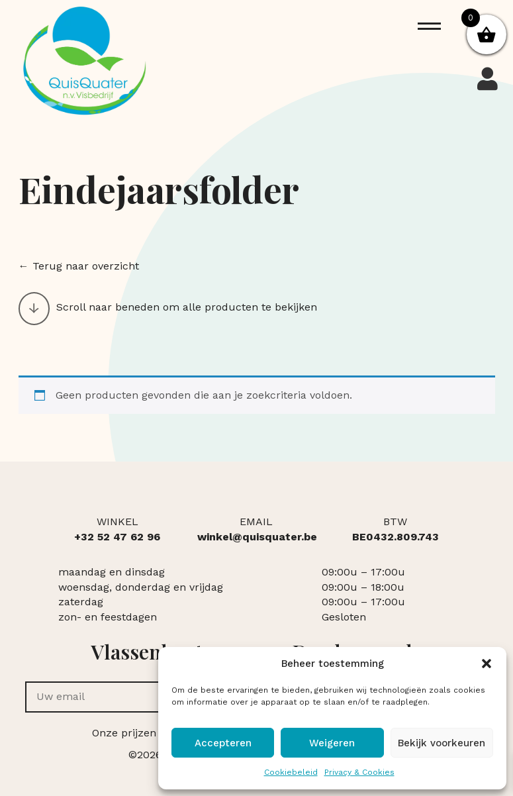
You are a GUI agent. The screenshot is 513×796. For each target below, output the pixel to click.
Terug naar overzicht (85, 266)
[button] (486, 663)
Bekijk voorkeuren (441, 743)
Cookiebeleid (291, 772)
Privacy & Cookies (359, 772)
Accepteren (223, 743)
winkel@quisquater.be (257, 536)
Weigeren (332, 743)
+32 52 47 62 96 (117, 536)
